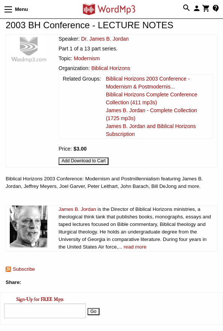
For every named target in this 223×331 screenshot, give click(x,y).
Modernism (86, 58)
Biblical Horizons (110, 68)
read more (135, 247)
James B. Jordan (77, 209)
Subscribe (24, 269)
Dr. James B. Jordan (105, 39)
